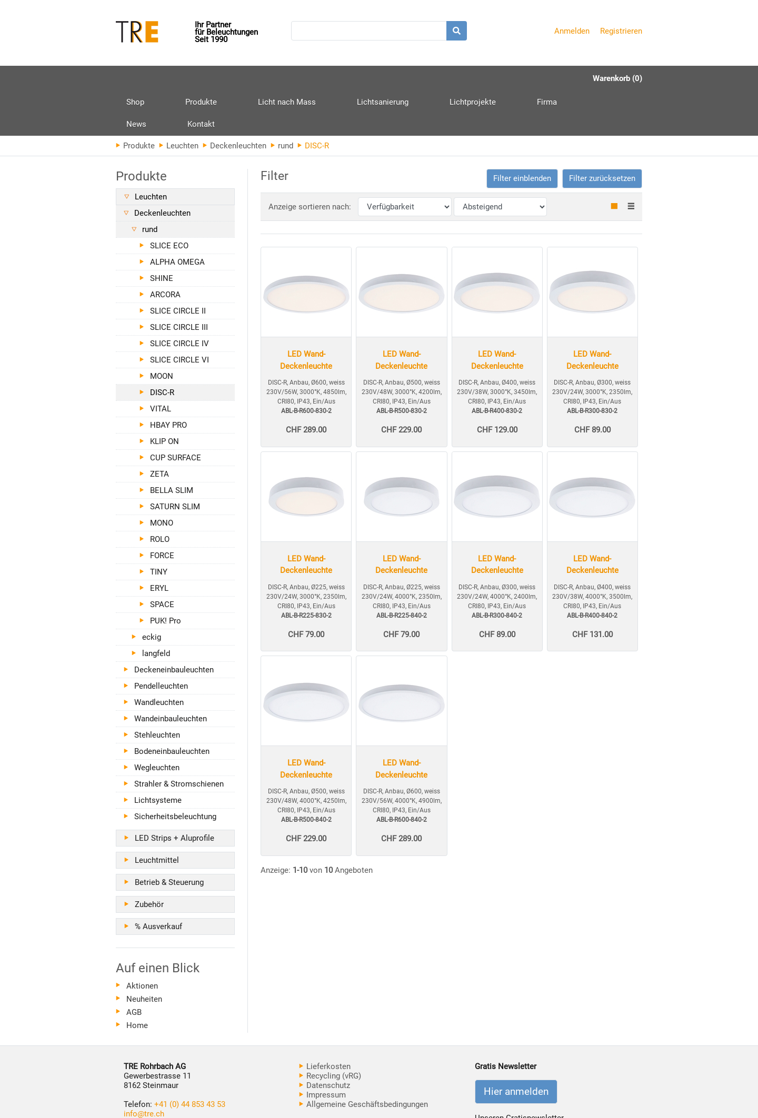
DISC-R (162, 347)
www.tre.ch (143, 1078)
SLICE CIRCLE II (178, 266)
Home (137, 980)
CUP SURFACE (175, 413)
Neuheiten (144, 954)
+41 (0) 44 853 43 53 (189, 1059)
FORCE (162, 511)
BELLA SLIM (171, 445)
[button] (522, 134)
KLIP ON (164, 396)
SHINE (161, 233)
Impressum (322, 1050)
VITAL (160, 364)
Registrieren (621, 31)
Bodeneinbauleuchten (172, 706)
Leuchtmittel (157, 815)
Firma (447, 78)
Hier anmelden (516, 1047)
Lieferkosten (325, 1021)
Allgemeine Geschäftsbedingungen (363, 1059)
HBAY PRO (168, 380)
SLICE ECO (169, 201)
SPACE (162, 560)
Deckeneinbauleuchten (174, 625)
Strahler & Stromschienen (179, 739)
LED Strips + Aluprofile (174, 793)
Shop (135, 78)
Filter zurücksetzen (602, 133)
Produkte (181, 82)
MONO (161, 478)
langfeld (156, 608)
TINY (158, 527)
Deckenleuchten (234, 101)
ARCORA (165, 250)
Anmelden (572, 31)
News (488, 78)
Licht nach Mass (247, 78)
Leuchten (178, 101)
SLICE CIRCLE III (179, 282)
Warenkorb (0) (617, 78)
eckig (151, 592)
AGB (134, 967)
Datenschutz (324, 1040)
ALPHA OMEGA (177, 217)
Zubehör (149, 859)
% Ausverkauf (158, 882)
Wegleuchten (156, 723)
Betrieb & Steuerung (169, 837)
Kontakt (532, 78)
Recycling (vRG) (330, 1031)
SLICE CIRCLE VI (179, 315)
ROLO (159, 494)
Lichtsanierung (322, 78)
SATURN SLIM (175, 462)
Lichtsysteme (158, 755)
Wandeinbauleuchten (170, 674)
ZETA (159, 429)
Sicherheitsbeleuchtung (175, 772)
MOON (161, 331)
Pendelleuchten (161, 641)
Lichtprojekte (393, 78)
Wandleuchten (159, 657)
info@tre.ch (144, 1069)
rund (282, 101)
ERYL (159, 543)
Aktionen (142, 941)
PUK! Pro (165, 576)
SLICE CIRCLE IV (179, 299)
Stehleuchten (157, 690)
